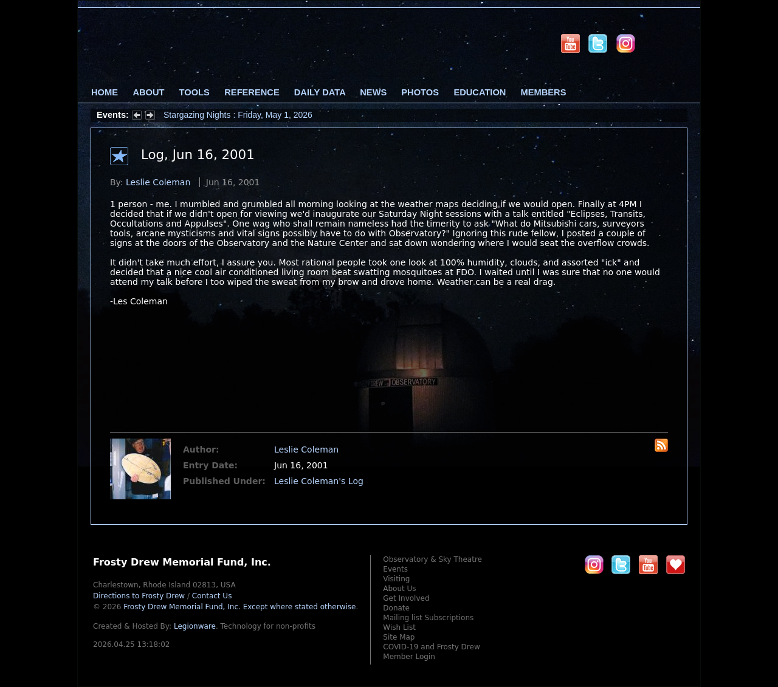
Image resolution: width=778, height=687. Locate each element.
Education (479, 92)
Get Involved (406, 598)
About (148, 92)
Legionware (195, 626)
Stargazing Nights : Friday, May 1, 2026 (238, 115)
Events (395, 569)
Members (543, 92)
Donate (396, 608)
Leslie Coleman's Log (318, 481)
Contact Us (212, 596)
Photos (420, 92)
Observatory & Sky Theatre (432, 559)
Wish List (399, 627)
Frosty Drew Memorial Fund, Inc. (239, 607)
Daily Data (319, 92)
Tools (194, 92)
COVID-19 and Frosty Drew (431, 647)
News (373, 92)
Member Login (409, 656)
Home (104, 92)
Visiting (396, 579)
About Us (399, 588)
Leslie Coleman (158, 182)
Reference (251, 92)
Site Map (399, 637)
